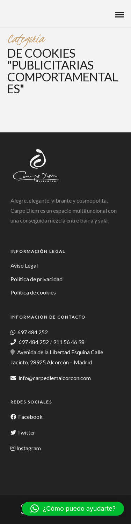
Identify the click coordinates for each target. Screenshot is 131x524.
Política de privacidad (36, 279)
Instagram (28, 448)
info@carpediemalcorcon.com (55, 377)
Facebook (30, 416)
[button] (73, 509)
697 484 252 (32, 332)
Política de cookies (33, 292)
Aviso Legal (24, 265)
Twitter (26, 432)
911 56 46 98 (69, 342)
